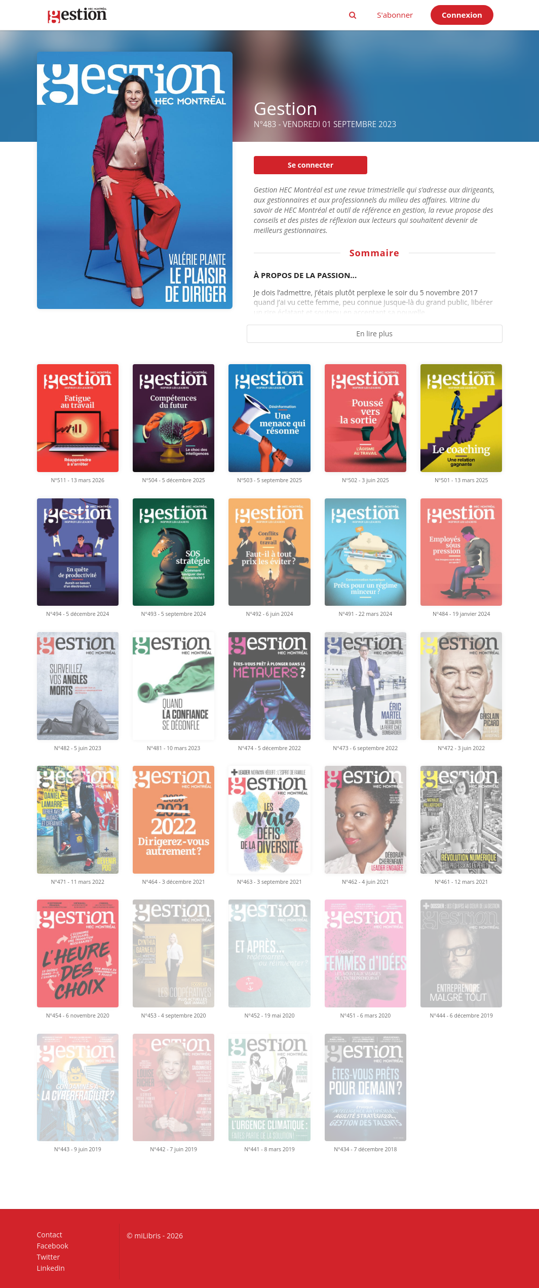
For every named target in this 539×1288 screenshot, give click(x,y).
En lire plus (374, 333)
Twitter (48, 1257)
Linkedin (51, 1267)
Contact (49, 1235)
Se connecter (310, 165)
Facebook (52, 1246)
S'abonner (395, 15)
